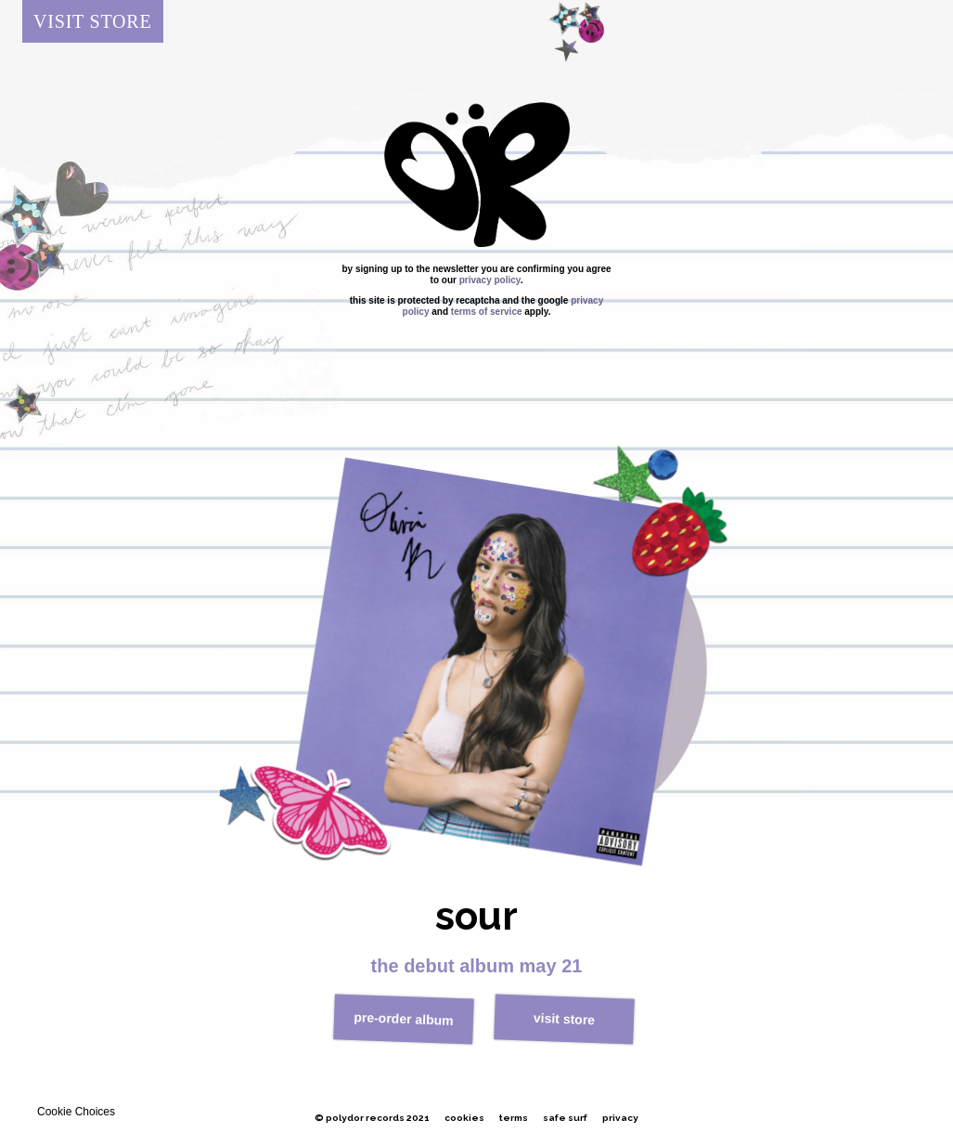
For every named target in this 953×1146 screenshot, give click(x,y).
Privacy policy (490, 280)
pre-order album (404, 1018)
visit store (564, 1018)
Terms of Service (486, 311)
